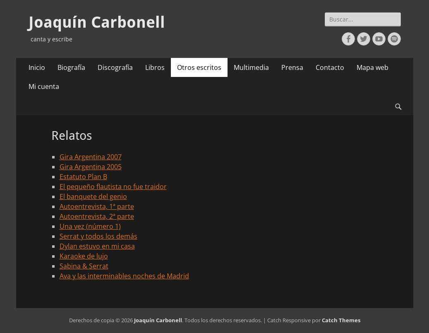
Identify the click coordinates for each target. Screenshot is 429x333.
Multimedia (251, 67)
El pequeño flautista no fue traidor (113, 186)
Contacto (330, 67)
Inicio (37, 67)
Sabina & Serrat (84, 266)
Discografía (115, 67)
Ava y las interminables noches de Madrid (124, 275)
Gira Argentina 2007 (91, 156)
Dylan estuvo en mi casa (97, 246)
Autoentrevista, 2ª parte (97, 216)
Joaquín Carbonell (97, 22)
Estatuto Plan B (83, 176)
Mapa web (372, 67)
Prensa (292, 67)
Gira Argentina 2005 (91, 166)
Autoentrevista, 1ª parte (97, 206)
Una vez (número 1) (90, 226)
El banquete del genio (93, 196)
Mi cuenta (44, 86)
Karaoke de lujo (84, 256)
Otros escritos (199, 67)
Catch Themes (341, 320)
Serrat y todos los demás (98, 236)
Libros (155, 67)
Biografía (71, 67)
